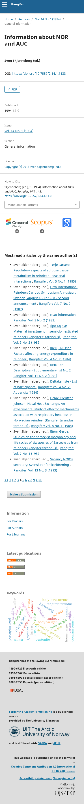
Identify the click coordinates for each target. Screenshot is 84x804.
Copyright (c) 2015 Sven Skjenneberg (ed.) (32, 167)
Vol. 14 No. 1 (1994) (48, 19)
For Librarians (16, 534)
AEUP (56, 743)
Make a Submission (24, 494)
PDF (14, 89)
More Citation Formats (23, 205)
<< (6, 480)
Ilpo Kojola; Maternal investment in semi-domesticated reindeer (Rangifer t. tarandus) (45, 331)
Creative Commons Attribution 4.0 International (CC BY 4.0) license (43, 769)
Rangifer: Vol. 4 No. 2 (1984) (50, 359)
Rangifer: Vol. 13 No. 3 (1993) (35, 470)
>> (40, 480)
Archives (24, 19)
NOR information (63, 315)
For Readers (15, 521)
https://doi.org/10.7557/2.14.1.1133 (39, 73)
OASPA (42, 743)
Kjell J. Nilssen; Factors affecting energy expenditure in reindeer (43, 353)
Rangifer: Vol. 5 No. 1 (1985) (55, 281)
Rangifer (17, 4)
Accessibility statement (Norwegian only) (47, 778)
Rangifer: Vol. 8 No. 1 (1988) (52, 426)
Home (8, 19)
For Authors (15, 528)
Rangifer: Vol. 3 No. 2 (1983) (34, 320)
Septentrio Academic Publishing (30, 712)
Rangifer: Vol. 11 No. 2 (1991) (35, 376)
